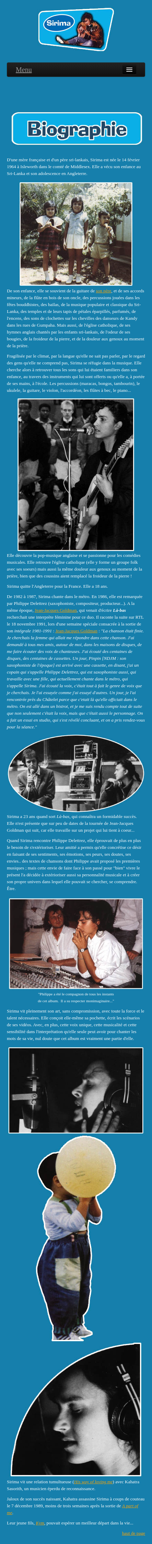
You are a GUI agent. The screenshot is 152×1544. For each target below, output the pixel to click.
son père (103, 290)
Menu (24, 69)
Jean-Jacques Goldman (56, 610)
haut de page (133, 1533)
